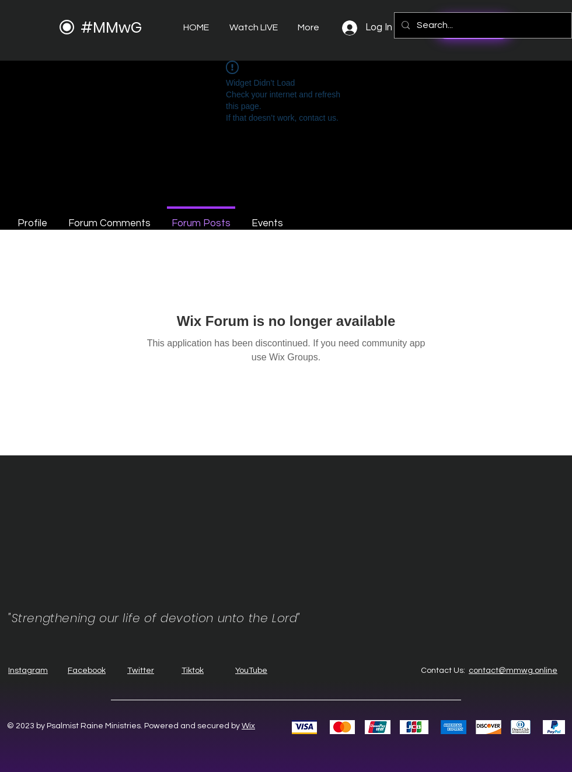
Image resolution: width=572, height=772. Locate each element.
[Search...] (482, 25)
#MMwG (111, 27)
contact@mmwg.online (513, 670)
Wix (248, 726)
